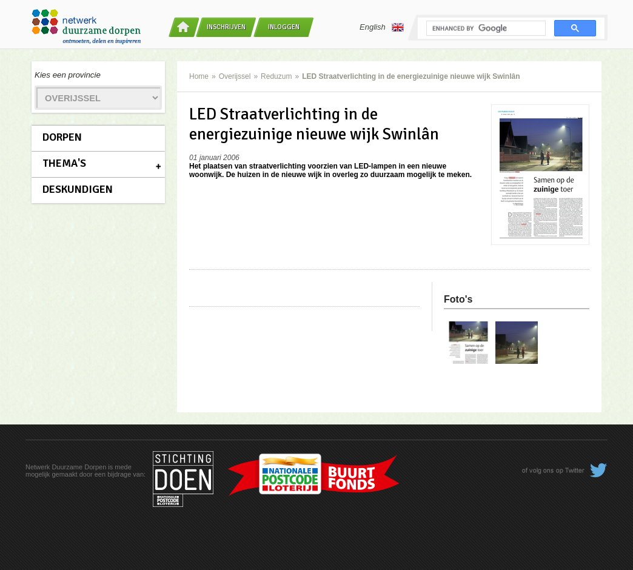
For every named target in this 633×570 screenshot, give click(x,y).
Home (199, 76)
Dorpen (62, 137)
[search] (484, 28)
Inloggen (284, 27)
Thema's (64, 163)
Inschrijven (226, 27)
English (382, 27)
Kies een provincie (68, 74)
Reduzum (276, 76)
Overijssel (235, 76)
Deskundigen (77, 189)
